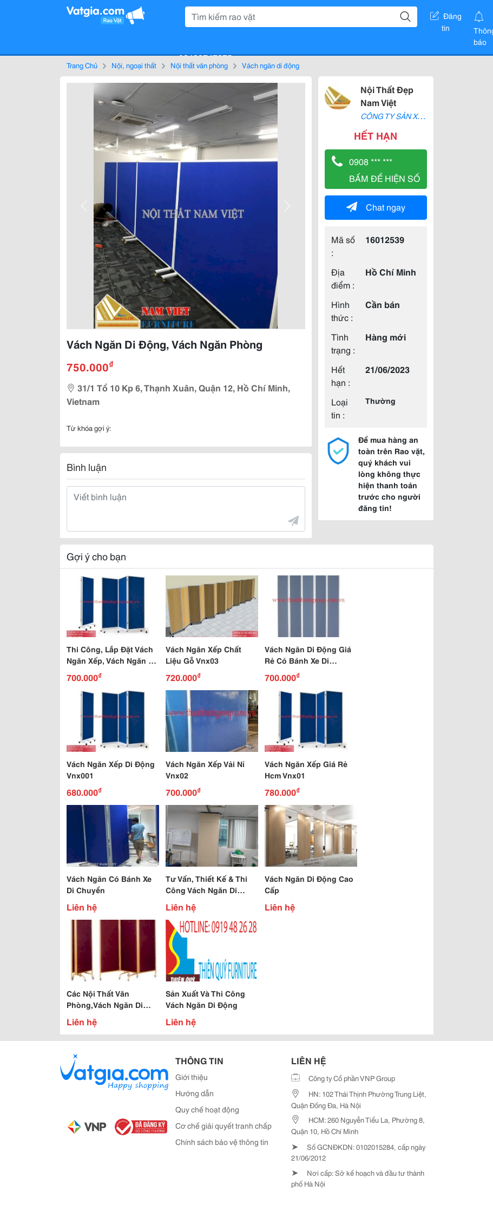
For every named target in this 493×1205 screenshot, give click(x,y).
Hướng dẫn (194, 1093)
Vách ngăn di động (270, 65)
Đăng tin (446, 17)
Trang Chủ (82, 65)
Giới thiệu (191, 1076)
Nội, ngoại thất (133, 65)
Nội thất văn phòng (199, 65)
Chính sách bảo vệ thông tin (221, 1141)
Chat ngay (375, 206)
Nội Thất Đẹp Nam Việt (386, 95)
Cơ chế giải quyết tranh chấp (223, 1125)
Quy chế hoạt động (207, 1109)
